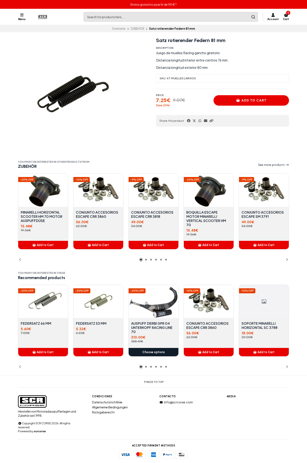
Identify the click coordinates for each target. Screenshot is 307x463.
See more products (273, 164)
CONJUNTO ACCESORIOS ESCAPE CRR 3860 (97, 214)
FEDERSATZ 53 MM (91, 323)
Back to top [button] (153, 382)
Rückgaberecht (103, 412)
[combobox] (171, 17)
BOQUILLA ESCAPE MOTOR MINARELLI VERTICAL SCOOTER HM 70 (206, 218)
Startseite (119, 28)
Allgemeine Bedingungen (110, 407)
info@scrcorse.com (176, 402)
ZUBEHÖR (137, 28)
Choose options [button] (153, 352)
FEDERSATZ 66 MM (36, 323)
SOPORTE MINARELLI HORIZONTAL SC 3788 (260, 326)
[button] (211, 120)
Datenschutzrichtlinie (107, 402)
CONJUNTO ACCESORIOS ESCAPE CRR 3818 (152, 214)
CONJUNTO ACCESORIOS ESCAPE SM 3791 (263, 214)
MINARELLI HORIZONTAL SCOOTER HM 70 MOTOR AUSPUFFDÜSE (41, 216)
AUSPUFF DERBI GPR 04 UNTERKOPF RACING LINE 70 (152, 327)
